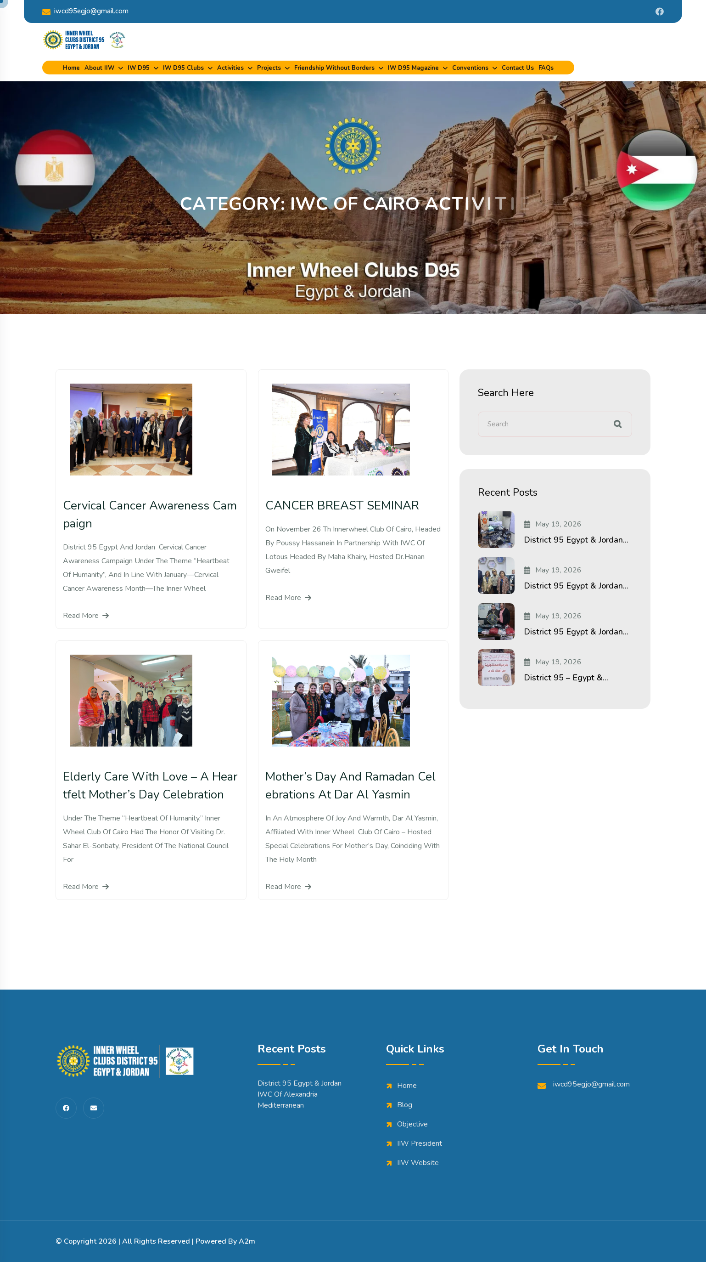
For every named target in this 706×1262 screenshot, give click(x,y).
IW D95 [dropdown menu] (139, 68)
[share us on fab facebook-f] (66, 1108)
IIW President (419, 1143)
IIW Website (418, 1163)
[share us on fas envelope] (93, 1108)
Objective (412, 1124)
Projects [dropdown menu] (269, 68)
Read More (86, 616)
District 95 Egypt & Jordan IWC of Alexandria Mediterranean (300, 1094)
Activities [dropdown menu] (230, 68)
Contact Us (518, 68)
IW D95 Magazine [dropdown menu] (413, 68)
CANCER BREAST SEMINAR (342, 506)
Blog (404, 1105)
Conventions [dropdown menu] (470, 68)
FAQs (546, 68)
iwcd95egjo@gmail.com (85, 11)
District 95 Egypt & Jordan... (576, 539)
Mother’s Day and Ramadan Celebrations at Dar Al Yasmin (350, 786)
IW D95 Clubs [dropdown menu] (183, 68)
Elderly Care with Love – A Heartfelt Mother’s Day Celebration (150, 786)
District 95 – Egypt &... (566, 677)
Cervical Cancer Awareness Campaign (150, 515)
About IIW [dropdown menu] (99, 68)
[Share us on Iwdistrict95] (660, 11)
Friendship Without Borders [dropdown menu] (334, 68)
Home (71, 68)
